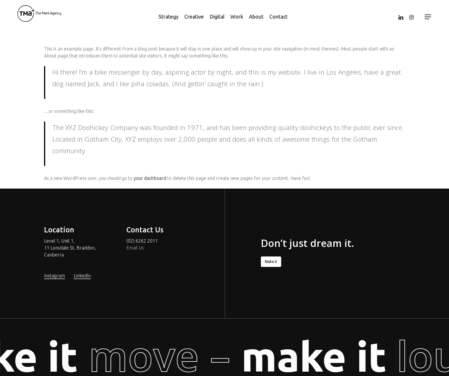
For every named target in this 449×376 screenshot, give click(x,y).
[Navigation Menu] (428, 17)
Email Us (135, 247)
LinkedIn (82, 275)
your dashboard (150, 178)
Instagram (54, 275)
